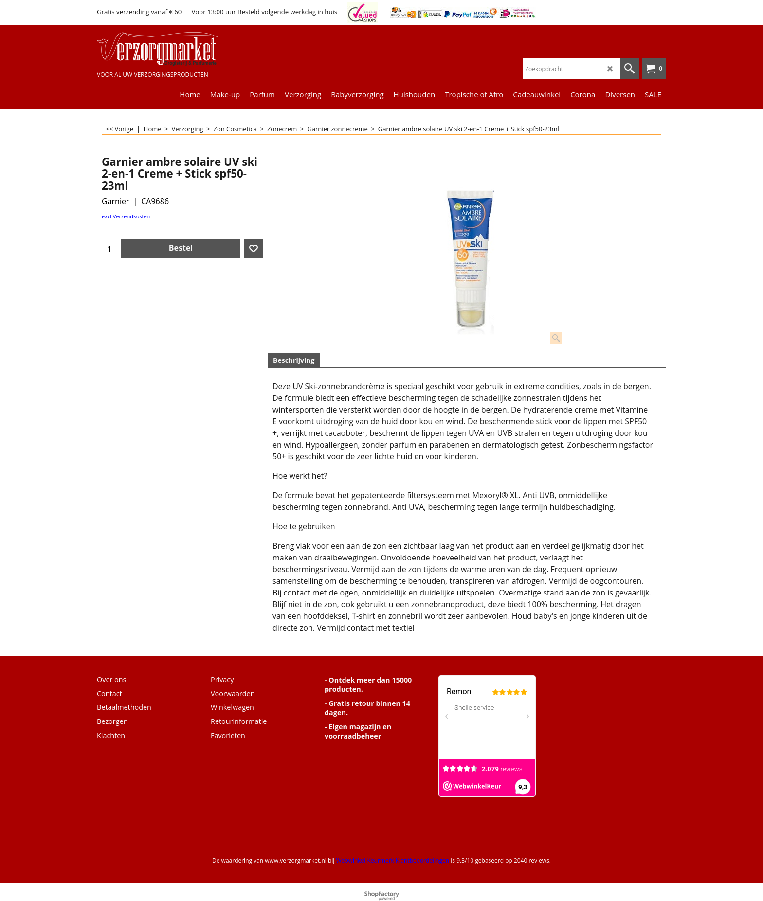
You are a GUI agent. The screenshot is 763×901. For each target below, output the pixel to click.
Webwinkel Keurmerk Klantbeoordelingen (392, 860)
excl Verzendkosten (126, 216)
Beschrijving (293, 360)
